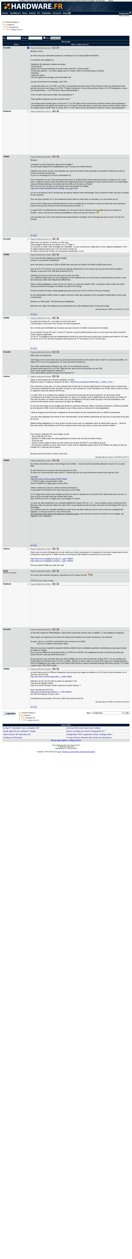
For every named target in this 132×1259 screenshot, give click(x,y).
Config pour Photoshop (12, 737)
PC (38, 13)
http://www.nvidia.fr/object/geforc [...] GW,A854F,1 (51, 692)
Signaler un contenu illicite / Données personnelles (78, 752)
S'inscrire (57, 13)
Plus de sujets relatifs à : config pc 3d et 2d (66, 740)
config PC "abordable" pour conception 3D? (21, 728)
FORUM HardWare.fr (12, 22)
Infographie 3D (13, 27)
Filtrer (48, 38)
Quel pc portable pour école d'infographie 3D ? (85, 731)
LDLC (59, 752)
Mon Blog (34, 235)
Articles (32, 13)
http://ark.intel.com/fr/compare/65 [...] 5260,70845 (51, 677)
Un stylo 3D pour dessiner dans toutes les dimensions (88, 737)
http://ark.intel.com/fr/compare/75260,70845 (49, 479)
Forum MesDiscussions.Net (61, 745)
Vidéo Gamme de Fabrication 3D (16, 734)
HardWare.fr (15, 13)
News (24, 13)
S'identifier (46, 13)
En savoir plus (100, 1)
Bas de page (66, 41)
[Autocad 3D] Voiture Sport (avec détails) (83, 728)
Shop (67, 13)
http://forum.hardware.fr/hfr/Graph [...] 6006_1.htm (91, 382)
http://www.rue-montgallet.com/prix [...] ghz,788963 (52, 559)
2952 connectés (124, 16)
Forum (5, 13)
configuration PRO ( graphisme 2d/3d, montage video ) (89, 734)
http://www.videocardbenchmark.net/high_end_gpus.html (54, 188)
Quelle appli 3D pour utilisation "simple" (19, 731)
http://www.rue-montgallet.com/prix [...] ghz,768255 (52, 561)
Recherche (125, 13)
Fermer (110, 1)
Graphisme (10, 25)
